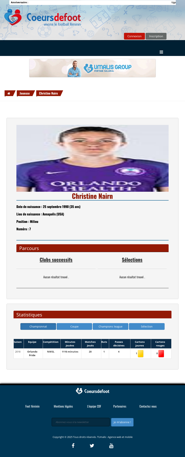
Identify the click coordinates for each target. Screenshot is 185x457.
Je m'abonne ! (122, 422)
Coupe (74, 326)
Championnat (38, 326)
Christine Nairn (48, 93)
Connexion (134, 36)
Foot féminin (32, 406)
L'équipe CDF (94, 406)
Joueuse (25, 93)
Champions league (110, 326)
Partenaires (119, 406)
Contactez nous (148, 406)
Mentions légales (63, 406)
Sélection (147, 326)
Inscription (156, 36)
